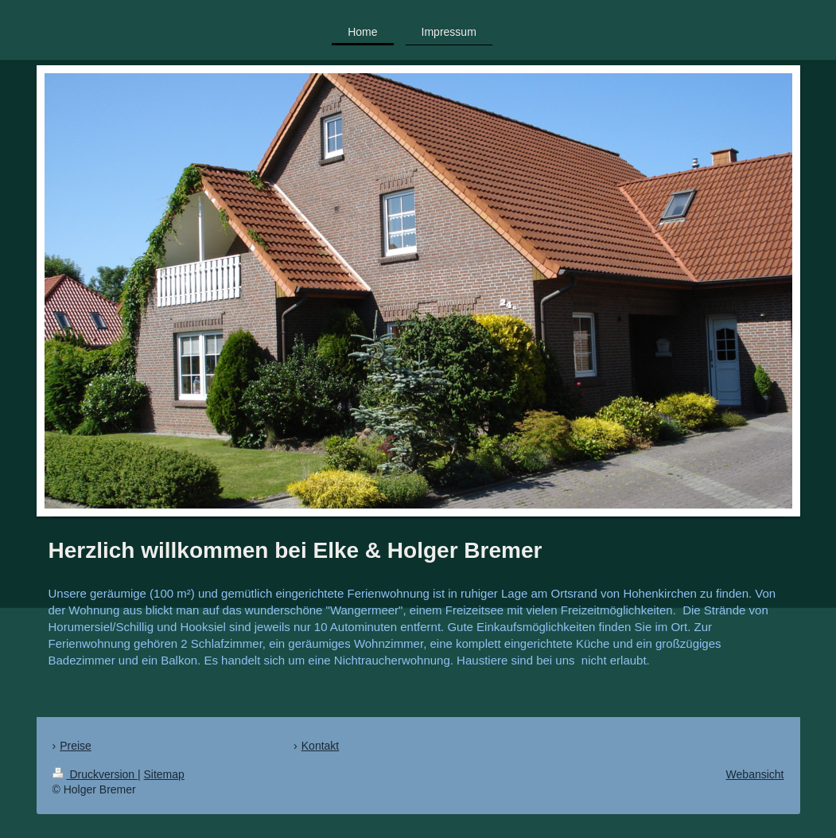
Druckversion (95, 774)
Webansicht (755, 774)
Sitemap (164, 774)
